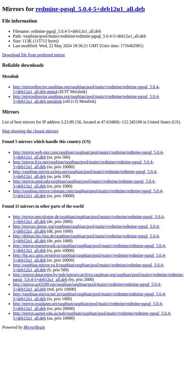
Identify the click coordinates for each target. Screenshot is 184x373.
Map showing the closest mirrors (30, 131)
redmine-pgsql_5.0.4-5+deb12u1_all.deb (90, 8)
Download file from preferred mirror (33, 55)
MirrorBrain (34, 327)
